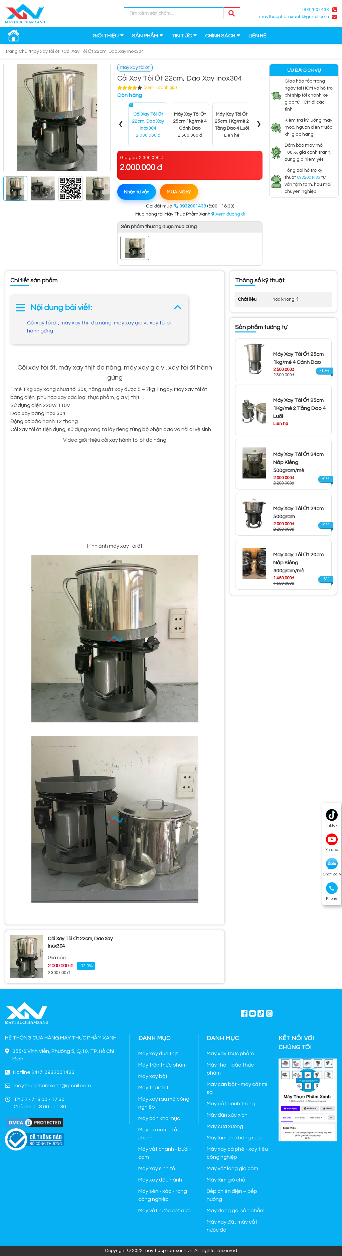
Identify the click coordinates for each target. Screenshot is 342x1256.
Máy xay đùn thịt (158, 1053)
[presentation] (121, 124)
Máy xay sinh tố (156, 1168)
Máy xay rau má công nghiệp (163, 1103)
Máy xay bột (153, 1076)
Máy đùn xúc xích (227, 1115)
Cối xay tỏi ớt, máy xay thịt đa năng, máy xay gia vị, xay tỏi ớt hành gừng (99, 326)
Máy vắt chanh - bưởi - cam (164, 1153)
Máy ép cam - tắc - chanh (160, 1133)
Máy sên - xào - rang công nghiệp (162, 1195)
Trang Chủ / (17, 51)
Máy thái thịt (153, 1087)
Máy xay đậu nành (160, 1179)
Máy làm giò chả (226, 1179)
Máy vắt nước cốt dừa (164, 1210)
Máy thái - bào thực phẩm (230, 1069)
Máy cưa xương (225, 1126)
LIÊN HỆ (257, 35)
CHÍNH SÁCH (220, 35)
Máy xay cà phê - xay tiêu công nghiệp (237, 1153)
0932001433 (315, 9)
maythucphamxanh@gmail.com (294, 16)
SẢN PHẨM (145, 35)
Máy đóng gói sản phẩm (236, 1210)
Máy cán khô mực (159, 1118)
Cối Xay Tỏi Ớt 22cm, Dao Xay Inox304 (103, 51)
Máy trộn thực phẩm (162, 1065)
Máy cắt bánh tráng (231, 1103)
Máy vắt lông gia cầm (232, 1168)
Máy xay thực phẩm (230, 1053)
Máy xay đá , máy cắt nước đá (232, 1226)
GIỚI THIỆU (106, 35)
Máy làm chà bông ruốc (235, 1137)
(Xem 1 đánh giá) (160, 87)
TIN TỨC (181, 35)
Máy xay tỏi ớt (44, 51)
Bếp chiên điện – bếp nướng (232, 1195)
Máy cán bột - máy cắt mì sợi (237, 1088)
